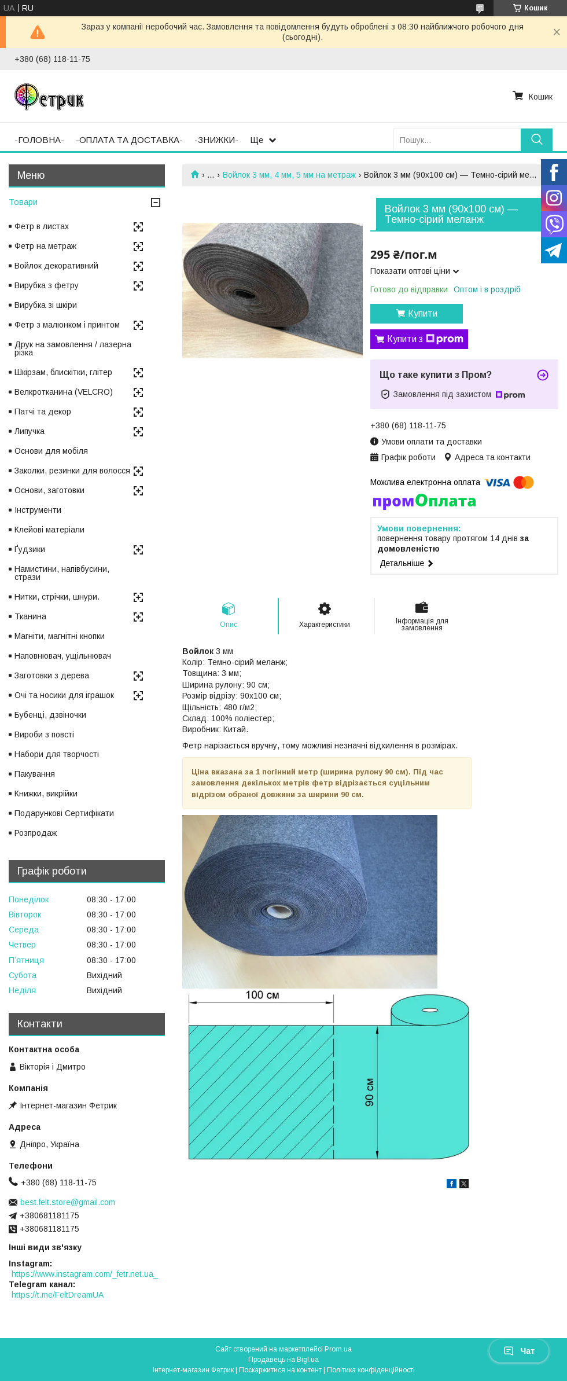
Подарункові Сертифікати (64, 813)
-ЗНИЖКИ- (216, 140)
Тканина (30, 616)
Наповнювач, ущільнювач (62, 655)
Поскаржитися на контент (280, 1370)
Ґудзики (29, 549)
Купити (422, 313)
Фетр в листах (41, 226)
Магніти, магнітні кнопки (59, 636)
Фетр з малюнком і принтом (67, 324)
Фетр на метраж (45, 246)
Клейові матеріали (49, 529)
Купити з (425, 339)
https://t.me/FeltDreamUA (58, 1294)
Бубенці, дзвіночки (50, 714)
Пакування (34, 773)
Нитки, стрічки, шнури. (57, 596)
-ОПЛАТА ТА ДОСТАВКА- (129, 140)
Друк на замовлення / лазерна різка (72, 348)
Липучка (29, 431)
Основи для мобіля (51, 451)
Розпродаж (35, 833)
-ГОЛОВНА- (39, 140)
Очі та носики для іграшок (64, 695)
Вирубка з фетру (46, 285)
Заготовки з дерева (51, 675)
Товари (23, 202)
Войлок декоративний (56, 265)
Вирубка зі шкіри (45, 305)
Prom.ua (338, 1349)
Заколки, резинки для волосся (72, 470)
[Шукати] (537, 139)
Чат (519, 1351)
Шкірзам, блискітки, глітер (63, 372)
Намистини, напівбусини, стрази (61, 573)
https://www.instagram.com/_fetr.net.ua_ (85, 1274)
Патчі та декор (42, 411)
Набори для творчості (56, 754)
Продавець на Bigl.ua (283, 1360)
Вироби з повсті (44, 734)
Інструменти (37, 510)
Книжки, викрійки (46, 793)
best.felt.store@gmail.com (67, 1202)
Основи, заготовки (49, 490)
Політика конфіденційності (371, 1370)
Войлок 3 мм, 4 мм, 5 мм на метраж (289, 174)
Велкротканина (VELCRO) (63, 391)
